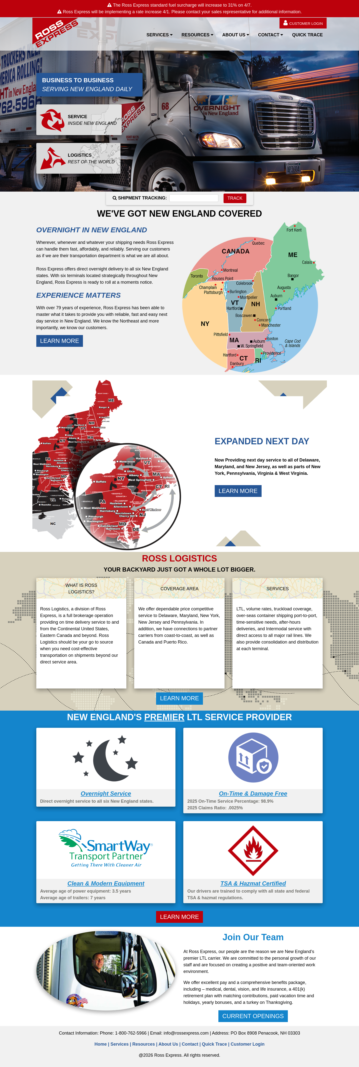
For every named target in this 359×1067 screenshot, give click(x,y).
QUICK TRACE (307, 34)
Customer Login (248, 1044)
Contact (190, 1044)
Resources (143, 1044)
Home (100, 1044)
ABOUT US (233, 34)
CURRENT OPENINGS (253, 1016)
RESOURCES (196, 34)
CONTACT (268, 34)
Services (119, 1044)
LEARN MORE (59, 340)
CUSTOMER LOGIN (303, 23)
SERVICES (157, 34)
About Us (168, 1044)
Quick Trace (214, 1044)
